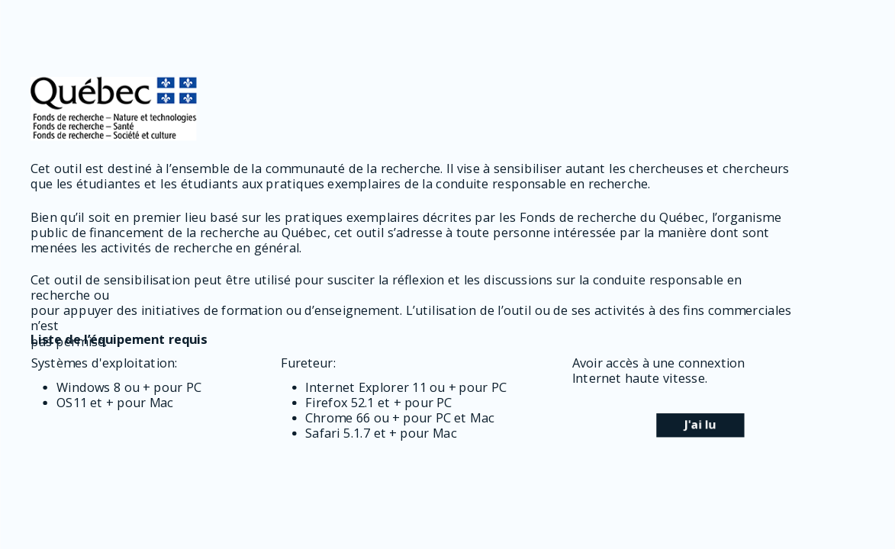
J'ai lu (700, 424)
